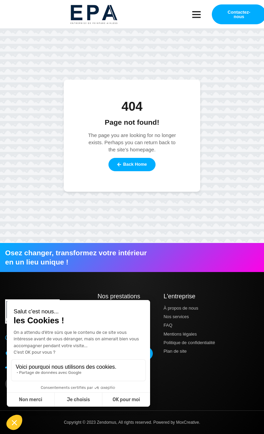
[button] (196, 14)
